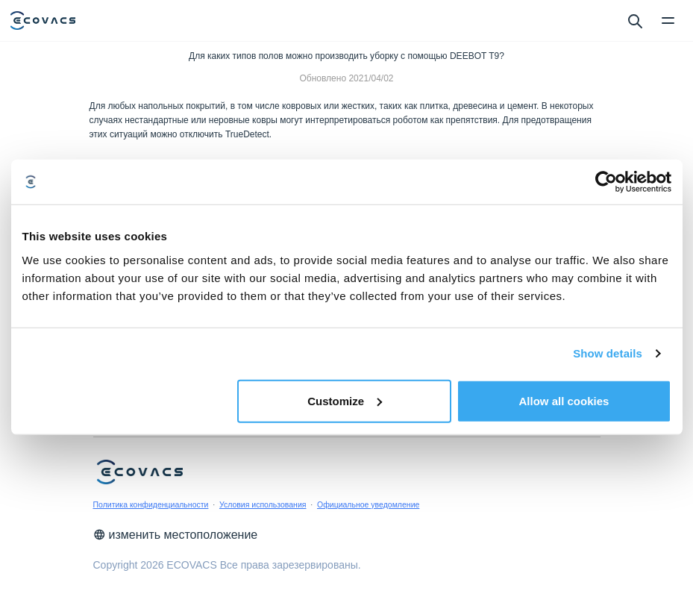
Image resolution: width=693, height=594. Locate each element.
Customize (344, 400)
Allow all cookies (564, 400)
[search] (634, 20)
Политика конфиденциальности (151, 504)
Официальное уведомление (368, 504)
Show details (607, 353)
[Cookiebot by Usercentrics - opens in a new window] (606, 182)
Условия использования (263, 504)
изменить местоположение (175, 534)
